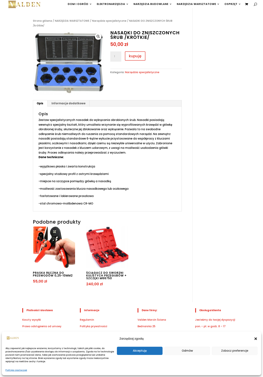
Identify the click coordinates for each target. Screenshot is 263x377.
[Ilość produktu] (115, 56)
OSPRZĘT (230, 4)
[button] (256, 339)
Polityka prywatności (93, 326)
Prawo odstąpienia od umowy (41, 326)
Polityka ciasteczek (16, 370)
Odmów (187, 351)
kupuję (135, 56)
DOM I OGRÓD (78, 4)
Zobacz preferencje (234, 351)
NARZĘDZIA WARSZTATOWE (196, 4)
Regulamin (87, 319)
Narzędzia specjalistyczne (109, 21)
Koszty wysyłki (31, 319)
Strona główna (42, 21)
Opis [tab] (40, 103)
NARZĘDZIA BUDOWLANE (151, 4)
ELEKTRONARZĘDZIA (111, 4)
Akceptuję (140, 351)
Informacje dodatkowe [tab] (68, 103)
